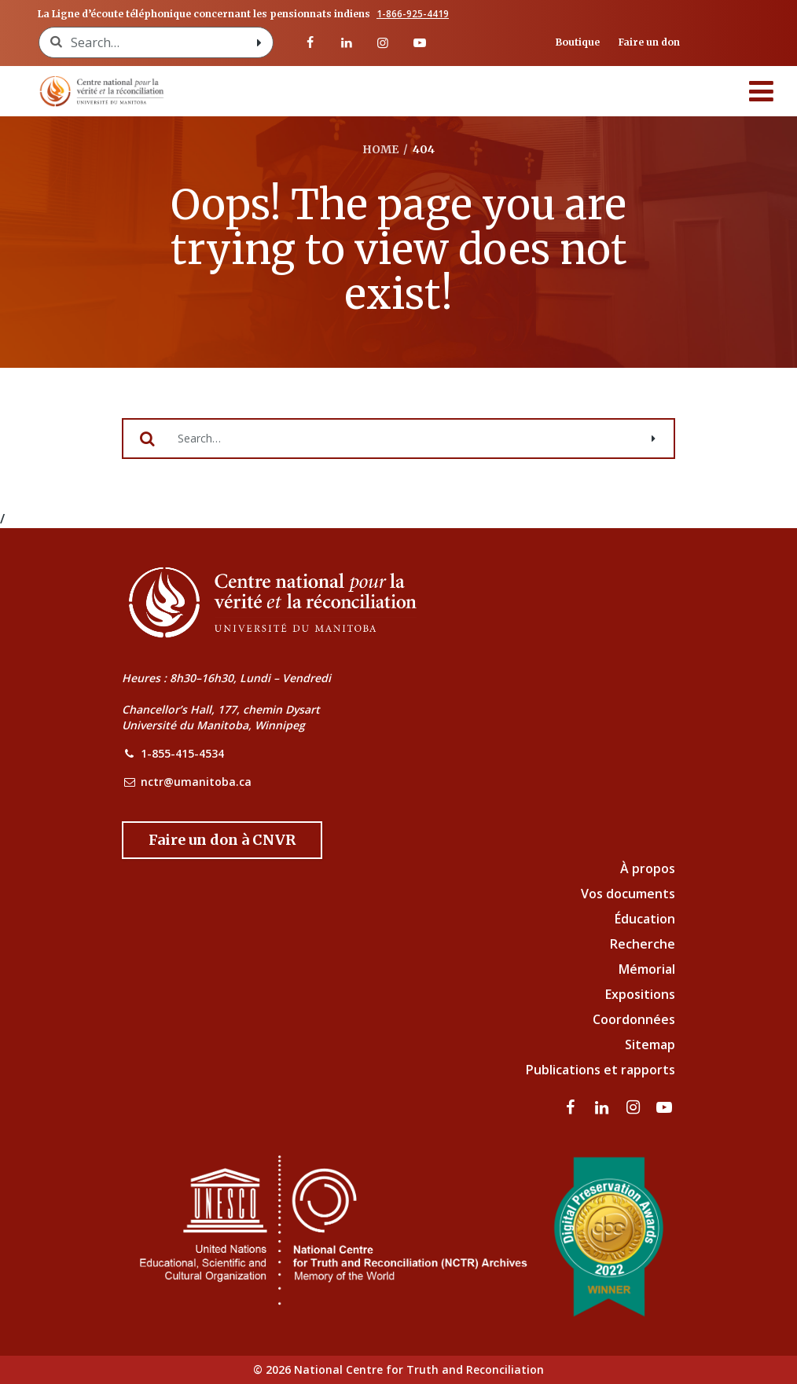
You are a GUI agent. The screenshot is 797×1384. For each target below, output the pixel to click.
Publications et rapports (600, 1069)
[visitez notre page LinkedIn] (346, 42)
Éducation (645, 918)
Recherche (642, 944)
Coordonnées (634, 1019)
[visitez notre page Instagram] (382, 42)
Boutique (578, 42)
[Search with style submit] (258, 42)
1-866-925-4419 (412, 14)
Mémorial (647, 969)
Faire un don (649, 42)
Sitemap (650, 1044)
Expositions (640, 994)
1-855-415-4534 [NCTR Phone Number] (182, 753)
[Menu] (761, 91)
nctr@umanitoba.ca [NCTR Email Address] (196, 781)
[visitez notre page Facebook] (309, 42)
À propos (647, 868)
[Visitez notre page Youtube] (419, 42)
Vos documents (628, 893)
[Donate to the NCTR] (222, 840)
